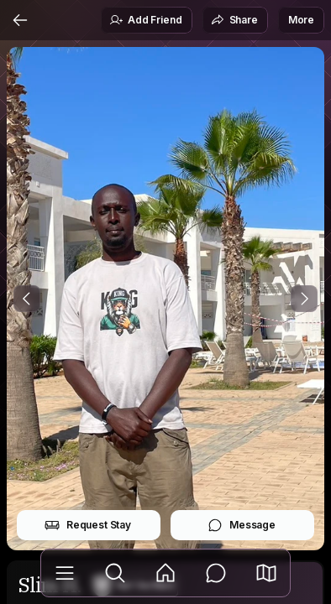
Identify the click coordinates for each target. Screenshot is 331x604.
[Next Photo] (304, 298)
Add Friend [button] (145, 20)
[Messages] (216, 573)
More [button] (301, 19)
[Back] (20, 20)
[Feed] (165, 573)
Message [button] (242, 525)
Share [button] (234, 20)
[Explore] (115, 573)
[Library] (65, 573)
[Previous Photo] (26, 298)
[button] (266, 573)
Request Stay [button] (88, 525)
